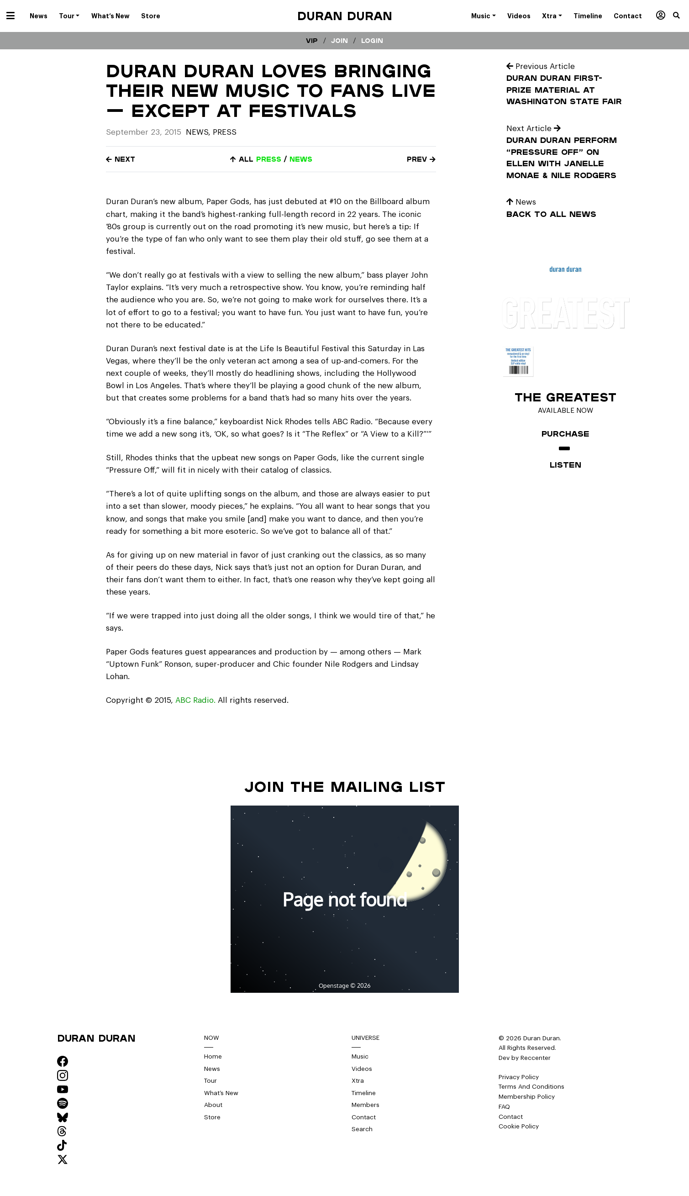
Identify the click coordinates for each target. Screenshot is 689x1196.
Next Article (533, 128)
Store (212, 1117)
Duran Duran (344, 15)
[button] (681, 16)
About (213, 1105)
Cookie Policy (519, 1126)
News (197, 132)
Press (225, 132)
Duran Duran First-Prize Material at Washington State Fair (564, 89)
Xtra (358, 1081)
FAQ (504, 1107)
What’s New (221, 1093)
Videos (362, 1069)
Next (120, 159)
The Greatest (565, 397)
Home (213, 1056)
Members (365, 1105)
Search (362, 1129)
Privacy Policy (519, 1077)
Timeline (364, 1093)
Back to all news (551, 214)
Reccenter (536, 1058)
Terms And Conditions (531, 1087)
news (300, 159)
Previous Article (540, 66)
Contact (364, 1117)
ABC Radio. (195, 700)
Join (339, 40)
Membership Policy (527, 1097)
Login (372, 40)
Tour (210, 1081)
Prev (421, 159)
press (268, 159)
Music (360, 1056)
